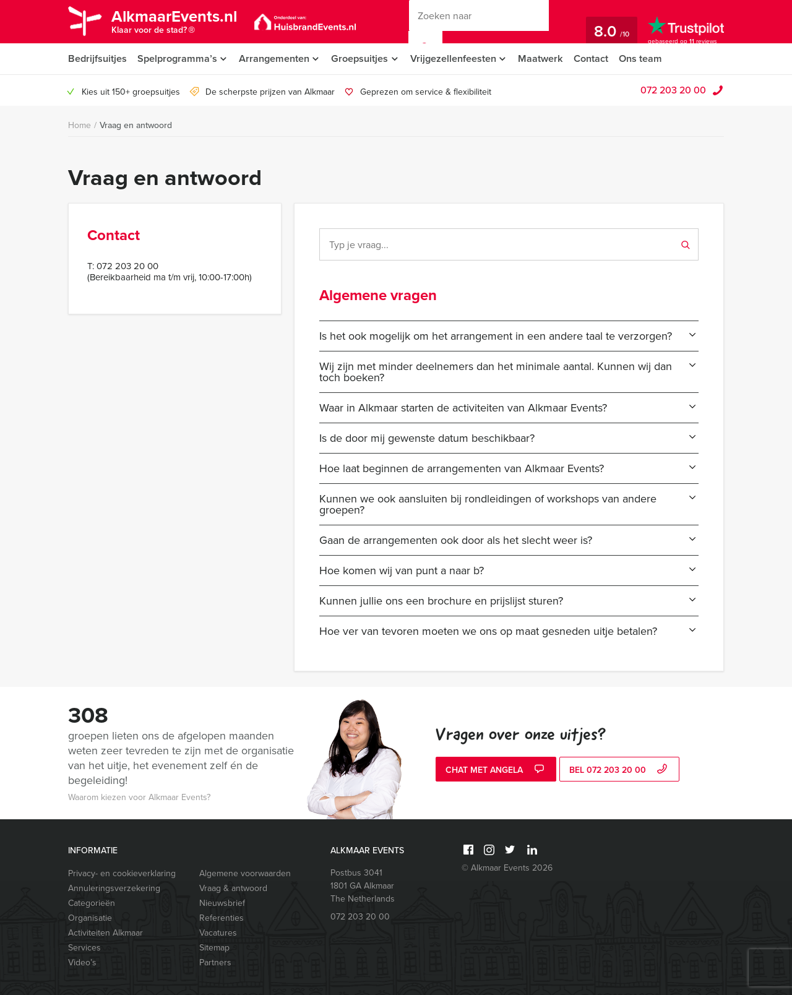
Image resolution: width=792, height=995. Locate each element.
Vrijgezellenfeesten (458, 58)
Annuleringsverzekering (114, 888)
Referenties (221, 917)
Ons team (648, 58)
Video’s (82, 962)
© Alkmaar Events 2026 (507, 867)
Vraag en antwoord (136, 125)
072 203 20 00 (673, 90)
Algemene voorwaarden (245, 873)
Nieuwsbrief (222, 903)
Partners (215, 962)
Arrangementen (276, 58)
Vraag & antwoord (233, 888)
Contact (598, 58)
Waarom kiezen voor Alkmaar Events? (139, 797)
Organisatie (90, 917)
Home (79, 125)
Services (84, 947)
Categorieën (91, 903)
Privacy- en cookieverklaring (122, 873)
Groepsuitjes (363, 58)
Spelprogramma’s (177, 58)
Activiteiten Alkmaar (105, 932)
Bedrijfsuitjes (97, 58)
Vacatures (218, 932)
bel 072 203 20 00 (619, 770)
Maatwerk (547, 58)
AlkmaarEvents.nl (177, 23)
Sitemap (214, 947)
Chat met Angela (496, 770)
